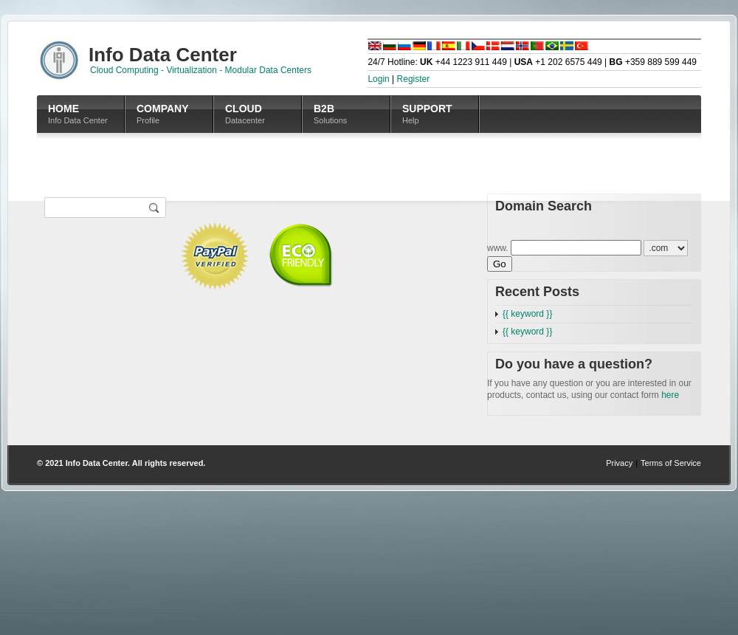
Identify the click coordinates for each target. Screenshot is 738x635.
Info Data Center (97, 463)
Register (413, 79)
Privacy (619, 463)
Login (378, 79)
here (670, 395)
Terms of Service (671, 463)
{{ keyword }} (527, 314)
